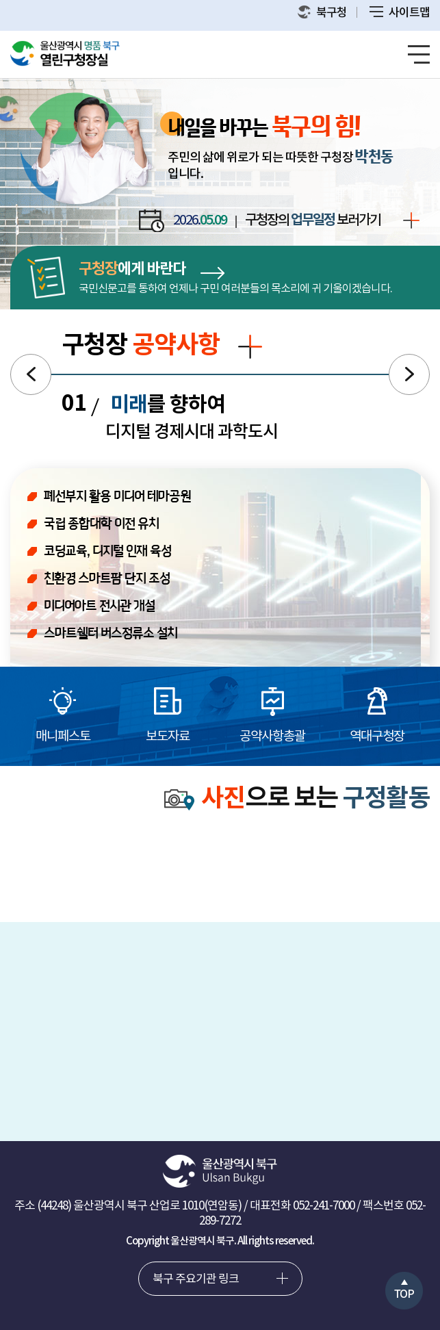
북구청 (322, 12)
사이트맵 (400, 13)
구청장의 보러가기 (332, 221)
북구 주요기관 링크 (196, 1279)
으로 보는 (297, 799)
